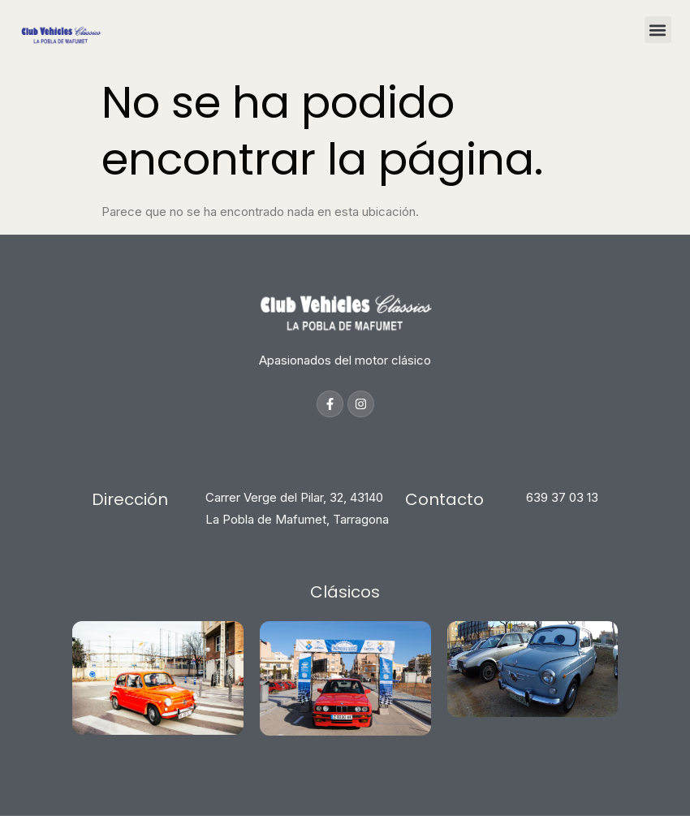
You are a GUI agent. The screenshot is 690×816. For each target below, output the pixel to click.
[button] (658, 29)
